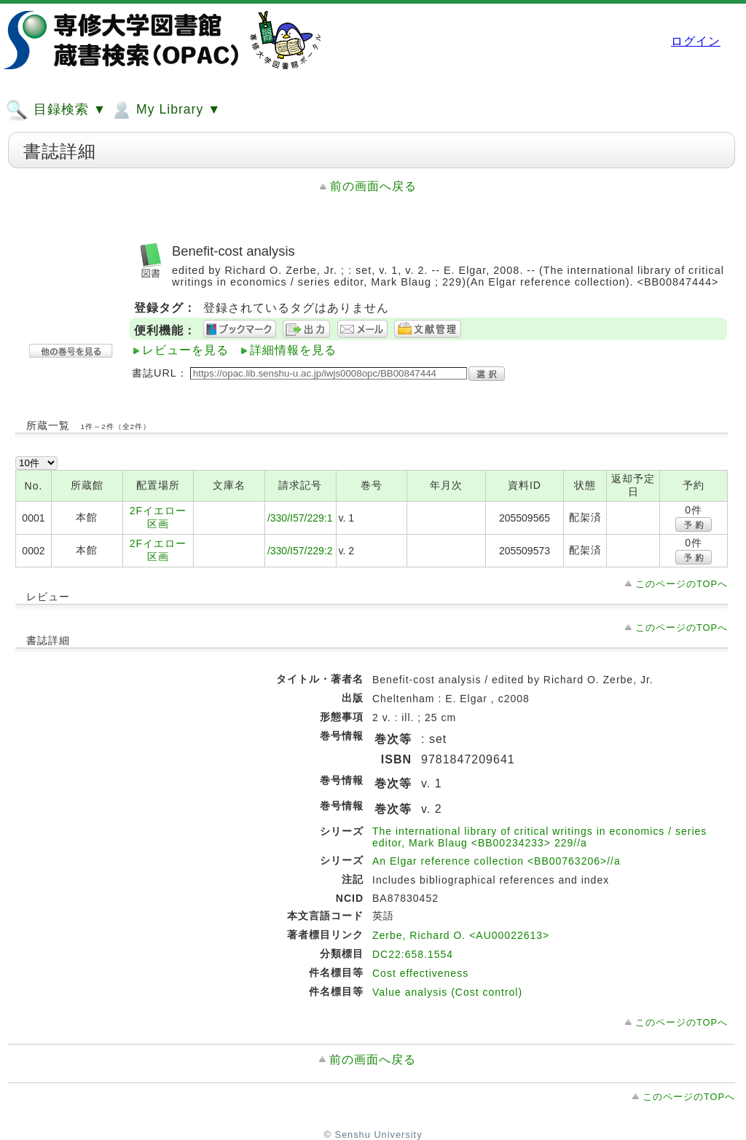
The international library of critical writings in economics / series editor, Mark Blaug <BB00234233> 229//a (539, 837)
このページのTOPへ (681, 583)
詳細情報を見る (293, 350)
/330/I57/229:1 (300, 518)
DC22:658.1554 (412, 954)
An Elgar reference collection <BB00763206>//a (496, 861)
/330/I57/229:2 (300, 551)
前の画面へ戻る (373, 186)
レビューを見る (185, 350)
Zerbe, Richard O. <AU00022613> (460, 935)
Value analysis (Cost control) (447, 992)
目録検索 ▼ (56, 110)
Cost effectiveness (420, 973)
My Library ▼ (165, 110)
